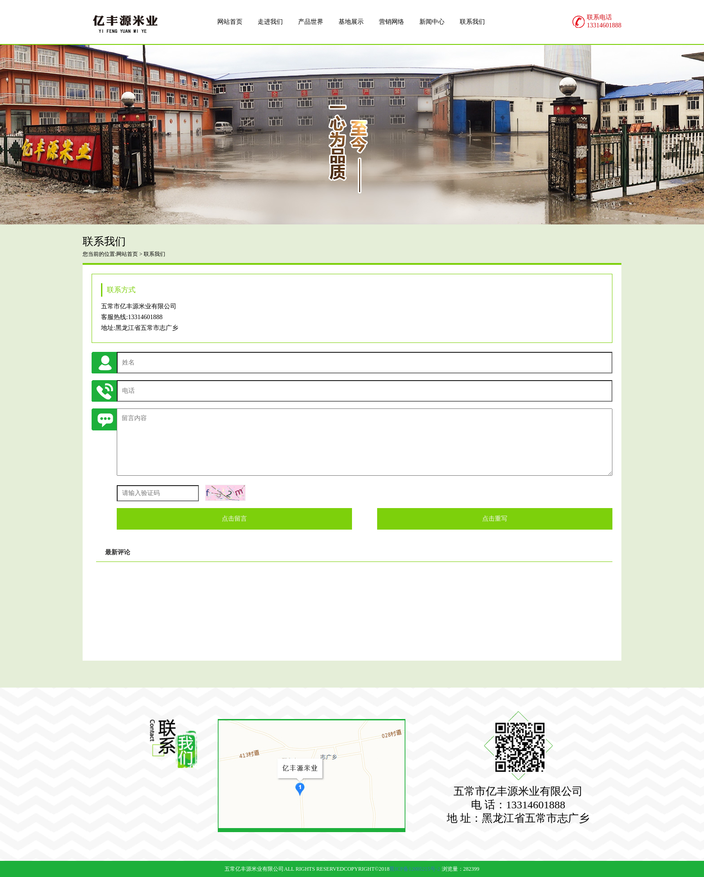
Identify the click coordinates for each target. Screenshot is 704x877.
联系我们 (154, 254)
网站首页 (127, 254)
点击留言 (234, 518)
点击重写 (494, 518)
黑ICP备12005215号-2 (414, 869)
